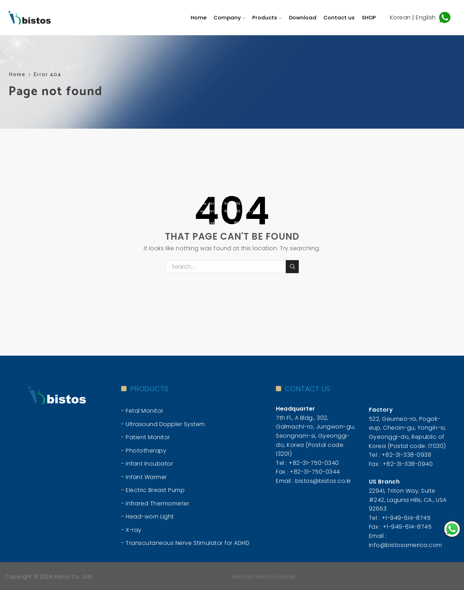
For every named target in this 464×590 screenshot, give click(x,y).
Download (302, 17)
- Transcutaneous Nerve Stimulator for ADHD (185, 543)
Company (229, 17)
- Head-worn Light (147, 516)
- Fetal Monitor (142, 411)
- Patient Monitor (145, 437)
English (426, 17)
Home (198, 17)
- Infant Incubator (147, 464)
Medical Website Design (264, 576)
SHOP (369, 17)
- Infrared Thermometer (155, 503)
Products (267, 17)
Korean (400, 17)
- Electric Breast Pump (153, 490)
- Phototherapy (143, 451)
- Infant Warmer (144, 477)
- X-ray (131, 530)
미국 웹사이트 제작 (321, 576)
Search (292, 266)
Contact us (339, 17)
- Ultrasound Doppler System (163, 424)
